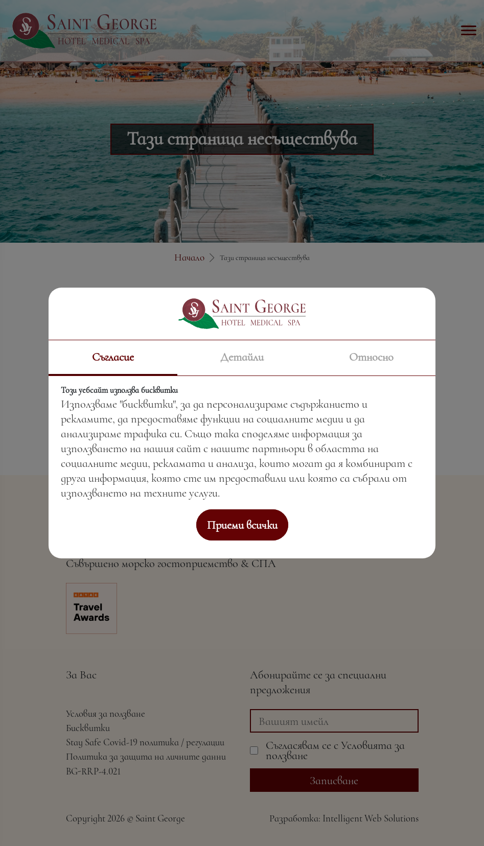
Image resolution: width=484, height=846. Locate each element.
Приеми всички (242, 525)
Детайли (242, 357)
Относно (371, 357)
